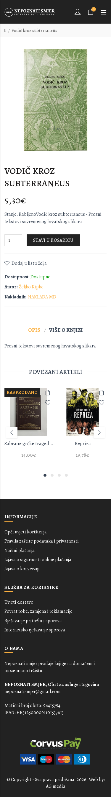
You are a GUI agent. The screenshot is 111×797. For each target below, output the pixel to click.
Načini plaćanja (19, 550)
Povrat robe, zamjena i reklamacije (38, 611)
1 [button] (45, 475)
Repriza (83, 443)
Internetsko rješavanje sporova (34, 630)
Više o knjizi (66, 330)
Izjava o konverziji (22, 569)
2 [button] (52, 475)
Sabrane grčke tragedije (28, 443)
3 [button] (59, 475)
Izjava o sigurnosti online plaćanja (37, 559)
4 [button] (66, 475)
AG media (55, 786)
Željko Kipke (31, 287)
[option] (29, 426)
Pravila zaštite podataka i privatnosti (41, 541)
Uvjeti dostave (18, 602)
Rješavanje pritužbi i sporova (33, 621)
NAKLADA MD (42, 297)
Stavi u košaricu (53, 240)
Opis (34, 330)
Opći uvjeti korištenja (25, 532)
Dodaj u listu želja (29, 263)
